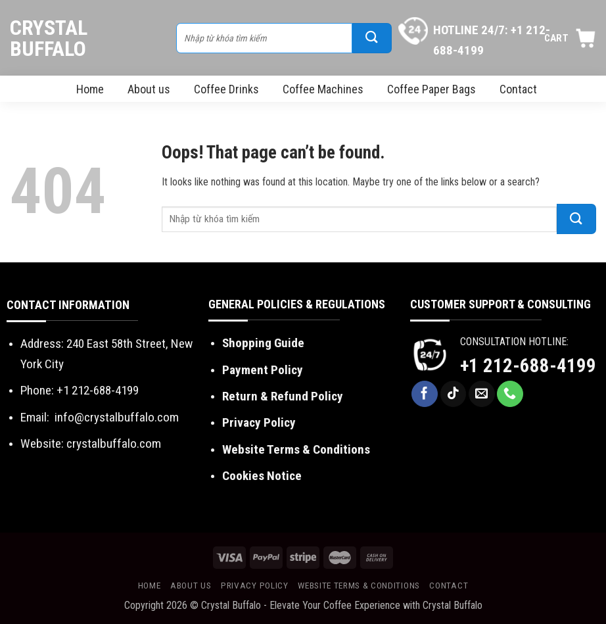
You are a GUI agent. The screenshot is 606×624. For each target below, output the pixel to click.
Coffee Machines (323, 89)
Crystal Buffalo (48, 38)
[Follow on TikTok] (453, 394)
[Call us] (510, 394)
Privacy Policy (255, 585)
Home (90, 89)
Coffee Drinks (226, 89)
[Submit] (372, 38)
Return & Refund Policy (282, 396)
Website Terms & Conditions (359, 585)
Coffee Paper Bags (431, 89)
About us (149, 89)
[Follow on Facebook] (424, 394)
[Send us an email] (482, 394)
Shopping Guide (263, 342)
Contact (518, 89)
